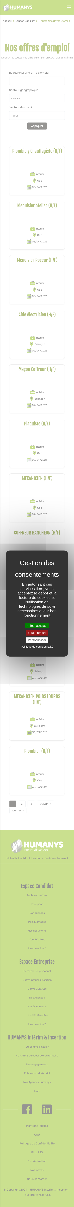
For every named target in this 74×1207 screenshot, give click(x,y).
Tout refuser (37, 632)
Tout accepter (36, 625)
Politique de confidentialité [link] (37, 646)
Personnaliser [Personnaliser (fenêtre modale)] (37, 640)
